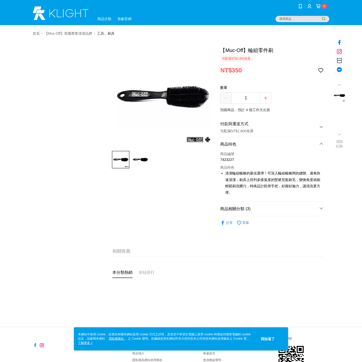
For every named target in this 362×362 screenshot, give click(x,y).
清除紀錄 (339, 144)
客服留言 (209, 353)
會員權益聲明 (212, 360)
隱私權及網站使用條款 (147, 360)
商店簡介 (138, 353)
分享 (226, 222)
